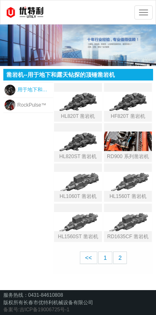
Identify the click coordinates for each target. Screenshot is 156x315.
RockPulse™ (31, 105)
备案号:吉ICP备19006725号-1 (36, 310)
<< (88, 257)
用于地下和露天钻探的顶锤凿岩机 (34, 90)
